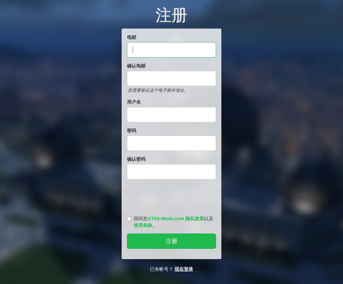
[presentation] (172, 196)
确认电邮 (136, 65)
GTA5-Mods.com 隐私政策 (176, 218)
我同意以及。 (170, 222)
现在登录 (183, 269)
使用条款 (143, 225)
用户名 (134, 102)
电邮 (131, 37)
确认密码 (136, 159)
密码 (131, 130)
